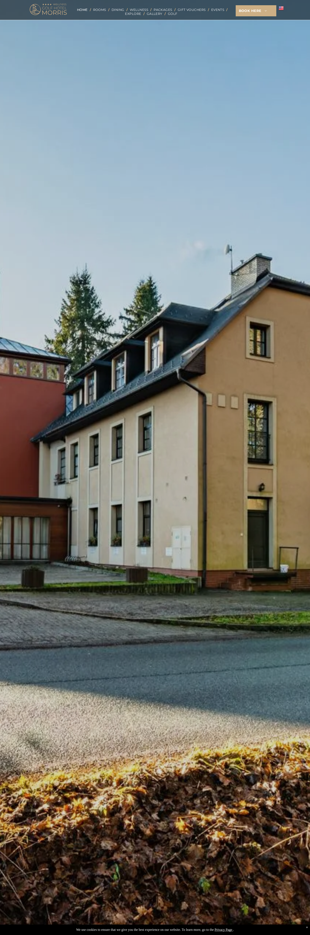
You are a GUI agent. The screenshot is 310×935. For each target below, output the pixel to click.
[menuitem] (83, 10)
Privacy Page (223, 929)
